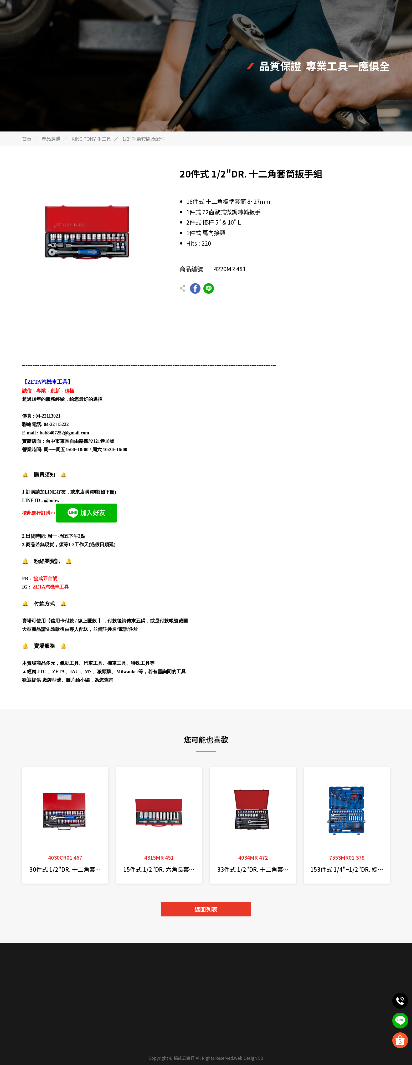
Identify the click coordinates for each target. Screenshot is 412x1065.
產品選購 (51, 138)
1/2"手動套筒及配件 (143, 138)
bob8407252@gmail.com (64, 432)
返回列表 (206, 909)
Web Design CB (248, 1058)
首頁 (27, 138)
